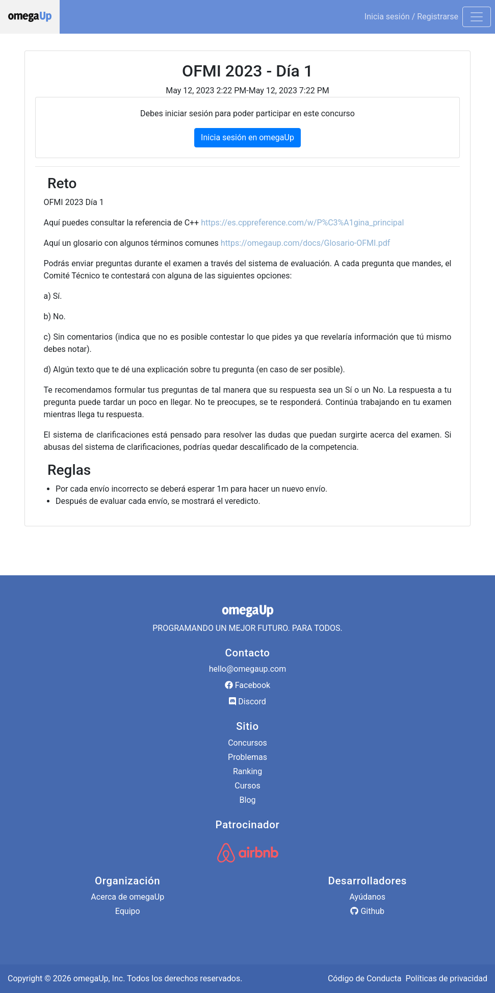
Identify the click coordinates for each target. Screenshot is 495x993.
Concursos (247, 743)
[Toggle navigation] (476, 17)
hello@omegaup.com (247, 669)
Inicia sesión (387, 16)
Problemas (247, 757)
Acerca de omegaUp (127, 897)
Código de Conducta (365, 978)
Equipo (127, 911)
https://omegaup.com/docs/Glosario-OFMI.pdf (305, 243)
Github (367, 911)
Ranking (247, 771)
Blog (248, 800)
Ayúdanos (367, 897)
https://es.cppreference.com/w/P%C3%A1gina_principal (302, 222)
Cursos (247, 786)
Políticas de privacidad (446, 978)
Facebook (247, 685)
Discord (247, 701)
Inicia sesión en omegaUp (247, 137)
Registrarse (437, 16)
